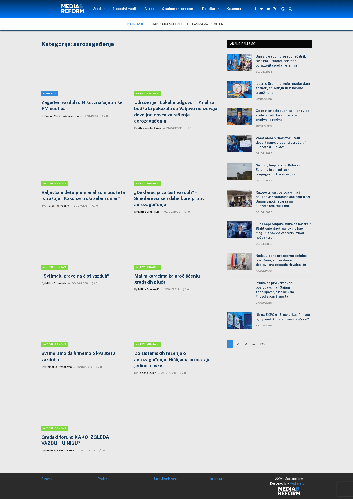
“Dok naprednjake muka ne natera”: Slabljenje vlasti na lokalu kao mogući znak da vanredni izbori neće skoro (283, 230)
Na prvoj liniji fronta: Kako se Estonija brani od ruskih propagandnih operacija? (278, 169)
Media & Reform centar (60, 450)
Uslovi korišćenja (166, 479)
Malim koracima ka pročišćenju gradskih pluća (167, 279)
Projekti (103, 479)
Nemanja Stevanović (58, 366)
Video (149, 9)
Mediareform (299, 483)
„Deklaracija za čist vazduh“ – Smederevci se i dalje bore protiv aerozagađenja (169, 198)
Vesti (97, 9)
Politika (208, 9)
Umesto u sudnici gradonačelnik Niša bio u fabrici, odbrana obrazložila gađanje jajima (281, 61)
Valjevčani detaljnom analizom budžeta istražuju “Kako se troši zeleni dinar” (83, 195)
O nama (46, 479)
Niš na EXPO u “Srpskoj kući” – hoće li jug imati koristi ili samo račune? (283, 317)
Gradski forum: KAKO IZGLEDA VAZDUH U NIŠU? (75, 440)
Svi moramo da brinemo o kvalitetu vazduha (78, 356)
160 (262, 343)
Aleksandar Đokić (150, 128)
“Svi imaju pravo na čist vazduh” (75, 276)
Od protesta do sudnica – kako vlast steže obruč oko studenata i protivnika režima (283, 115)
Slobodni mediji (125, 9)
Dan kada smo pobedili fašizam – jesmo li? (188, 24)
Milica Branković (148, 211)
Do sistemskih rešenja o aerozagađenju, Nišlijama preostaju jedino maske (172, 359)
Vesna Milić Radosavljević (62, 116)
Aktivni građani (147, 93)
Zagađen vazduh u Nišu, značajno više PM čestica (82, 105)
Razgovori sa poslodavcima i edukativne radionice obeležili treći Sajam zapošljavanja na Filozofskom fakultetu (283, 199)
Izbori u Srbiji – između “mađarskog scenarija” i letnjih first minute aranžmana (283, 88)
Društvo (49, 93)
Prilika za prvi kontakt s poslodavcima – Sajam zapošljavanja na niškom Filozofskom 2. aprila (275, 289)
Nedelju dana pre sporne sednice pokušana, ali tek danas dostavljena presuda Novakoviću (281, 260)
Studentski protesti (178, 9)
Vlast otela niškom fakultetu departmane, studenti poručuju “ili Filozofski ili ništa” (283, 142)
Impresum (217, 479)
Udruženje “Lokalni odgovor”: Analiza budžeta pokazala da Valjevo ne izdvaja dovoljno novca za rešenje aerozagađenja (175, 112)
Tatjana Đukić (147, 372)
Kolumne (233, 9)
